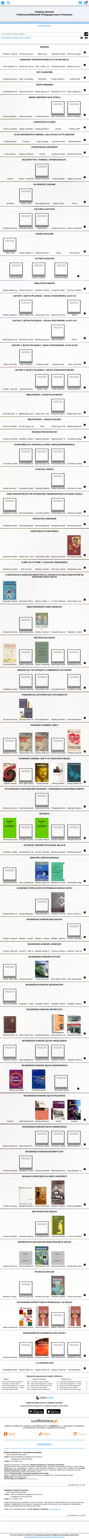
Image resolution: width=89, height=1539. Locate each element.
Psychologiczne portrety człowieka (11, 1383)
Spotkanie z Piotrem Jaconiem (16, 1490)
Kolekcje (28, 38)
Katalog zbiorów (44, 26)
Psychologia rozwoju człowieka (10, 1389)
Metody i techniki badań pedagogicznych (12, 1381)
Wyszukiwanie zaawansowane (12, 38)
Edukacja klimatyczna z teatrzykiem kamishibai (22, 1452)
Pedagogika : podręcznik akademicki (40, 1389)
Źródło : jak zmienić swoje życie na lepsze (70, 1389)
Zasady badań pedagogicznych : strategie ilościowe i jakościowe (18, 1387)
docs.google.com (32, 1478)
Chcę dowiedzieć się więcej (34, 1537)
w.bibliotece (54, 1426)
